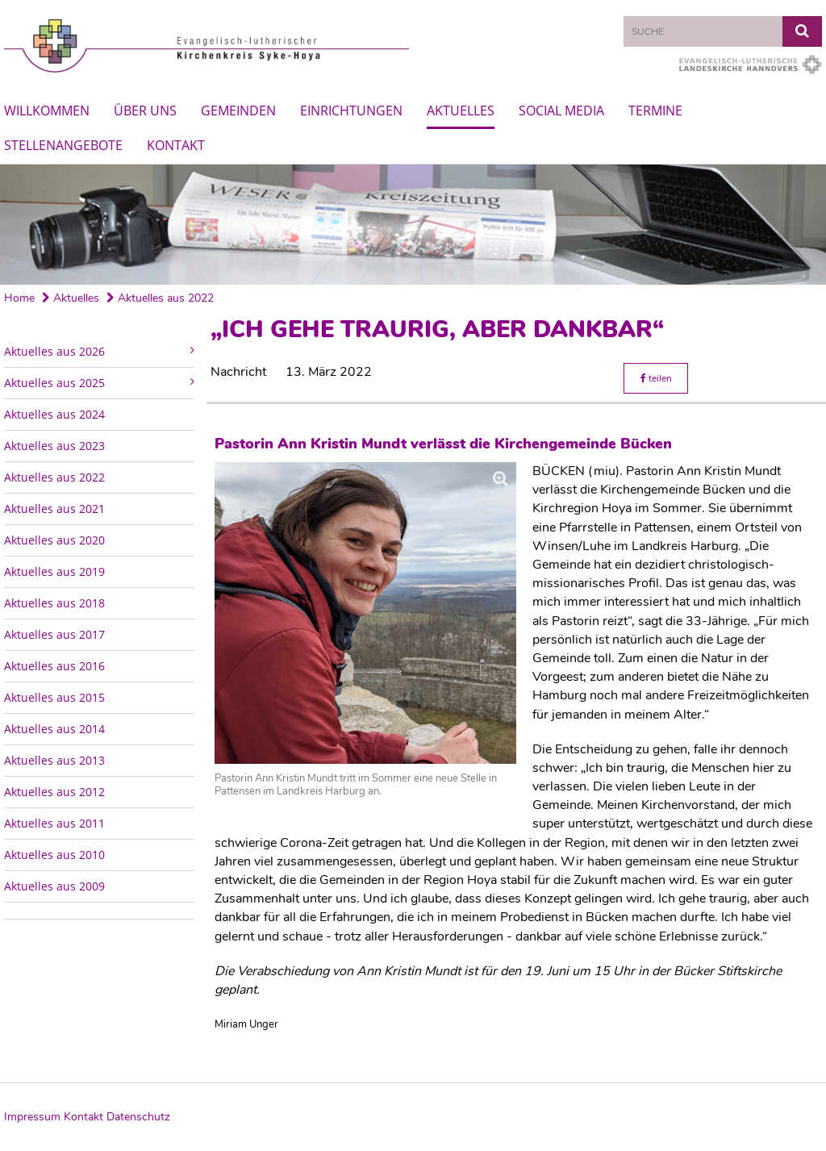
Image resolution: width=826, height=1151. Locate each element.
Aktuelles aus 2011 (54, 823)
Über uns (145, 110)
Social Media (561, 110)
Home (19, 298)
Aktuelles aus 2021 (54, 508)
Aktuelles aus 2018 (54, 603)
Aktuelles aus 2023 (54, 445)
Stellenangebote (63, 145)
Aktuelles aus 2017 (54, 634)
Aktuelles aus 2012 (54, 791)
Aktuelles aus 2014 (54, 728)
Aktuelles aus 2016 (54, 666)
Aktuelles (460, 110)
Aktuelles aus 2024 (54, 414)
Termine (655, 110)
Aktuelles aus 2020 (54, 540)
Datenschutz (138, 1116)
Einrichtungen (351, 110)
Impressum (32, 1116)
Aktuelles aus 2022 (160, 298)
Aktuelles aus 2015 (54, 697)
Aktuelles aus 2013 (54, 760)
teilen (656, 378)
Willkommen (47, 110)
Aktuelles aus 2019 (54, 571)
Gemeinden (238, 110)
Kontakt (176, 145)
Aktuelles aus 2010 (54, 854)
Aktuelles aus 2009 (54, 886)
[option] (413, 225)
